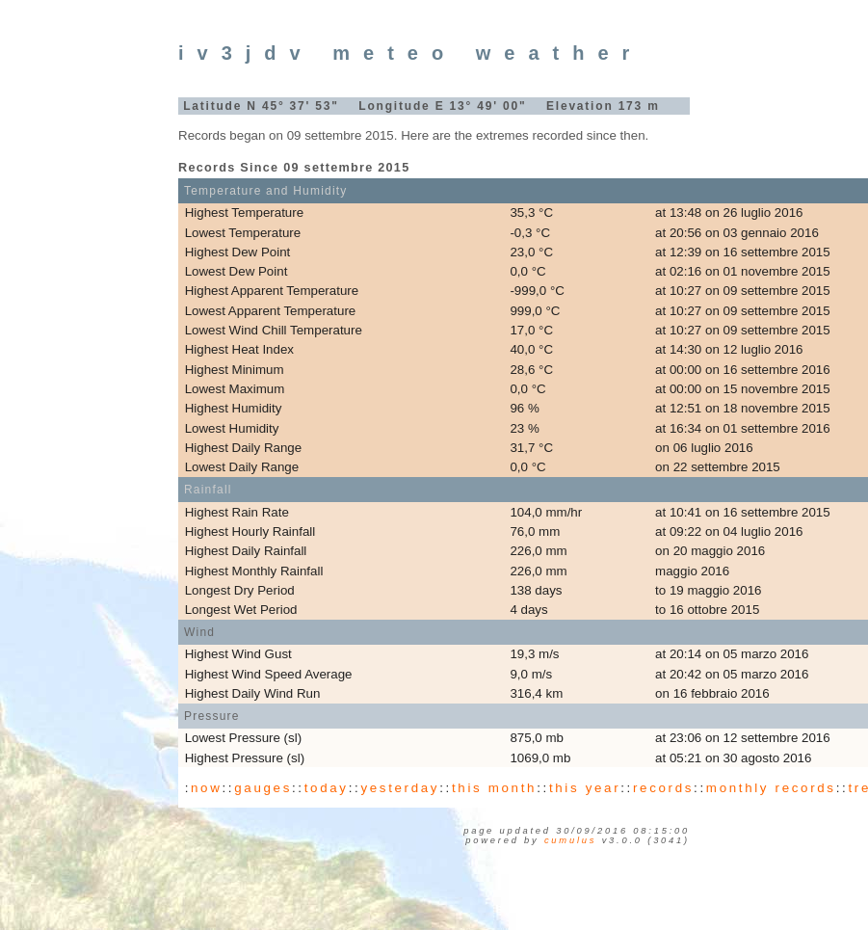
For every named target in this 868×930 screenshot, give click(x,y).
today (326, 788)
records (663, 788)
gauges (263, 788)
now (206, 788)
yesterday (399, 788)
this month (494, 788)
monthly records (771, 788)
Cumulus (570, 840)
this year (584, 788)
